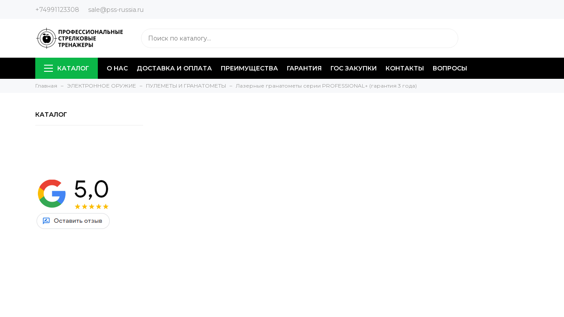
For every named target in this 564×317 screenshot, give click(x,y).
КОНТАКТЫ (405, 68)
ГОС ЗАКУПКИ (353, 68)
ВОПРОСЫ (450, 68)
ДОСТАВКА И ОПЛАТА (174, 68)
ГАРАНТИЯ (304, 68)
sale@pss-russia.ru (116, 10)
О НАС (117, 68)
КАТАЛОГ (66, 68)
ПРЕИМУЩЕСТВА (249, 68)
